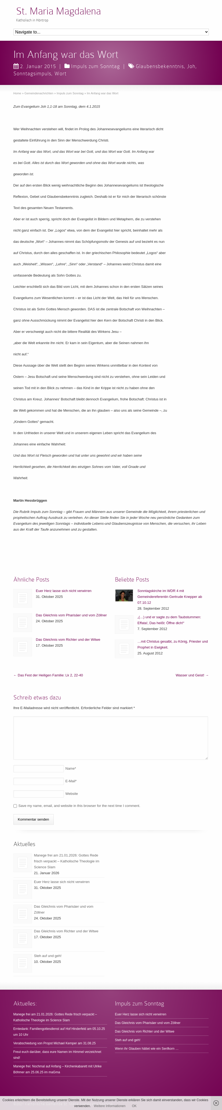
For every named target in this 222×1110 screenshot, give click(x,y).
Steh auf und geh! (48, 956)
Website (71, 794)
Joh (191, 66)
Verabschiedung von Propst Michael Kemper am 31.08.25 (54, 1043)
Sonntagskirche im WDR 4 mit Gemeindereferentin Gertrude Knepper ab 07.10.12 (169, 597)
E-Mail (71, 781)
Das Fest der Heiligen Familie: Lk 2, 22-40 (48, 675)
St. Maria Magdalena (58, 11)
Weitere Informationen (110, 1106)
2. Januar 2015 (34, 66)
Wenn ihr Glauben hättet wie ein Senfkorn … (147, 1049)
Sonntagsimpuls (32, 73)
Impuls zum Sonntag (95, 66)
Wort (60, 73)
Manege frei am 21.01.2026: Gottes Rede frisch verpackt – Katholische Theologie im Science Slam (66, 861)
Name (70, 768)
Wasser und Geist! (192, 675)
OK (134, 1106)
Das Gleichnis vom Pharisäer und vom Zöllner (71, 615)
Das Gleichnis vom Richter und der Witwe (68, 640)
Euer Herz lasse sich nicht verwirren (64, 591)
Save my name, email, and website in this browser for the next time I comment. (79, 806)
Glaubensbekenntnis (160, 66)
